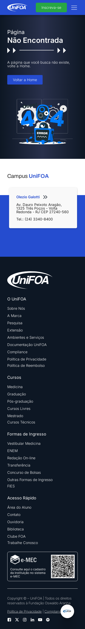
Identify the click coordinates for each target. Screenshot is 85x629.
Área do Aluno (19, 507)
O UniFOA (16, 299)
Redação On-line (21, 458)
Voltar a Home (25, 79)
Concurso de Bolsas (24, 472)
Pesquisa (14, 323)
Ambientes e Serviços (25, 337)
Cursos (14, 377)
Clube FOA (16, 536)
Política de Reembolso (26, 365)
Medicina (15, 387)
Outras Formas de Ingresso (30, 479)
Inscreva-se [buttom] (51, 7)
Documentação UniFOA (27, 344)
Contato (13, 514)
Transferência (18, 465)
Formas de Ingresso (26, 434)
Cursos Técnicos (21, 422)
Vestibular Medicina (24, 443)
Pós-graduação (20, 401)
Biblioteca (15, 529)
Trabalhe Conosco (22, 542)
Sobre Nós (16, 308)
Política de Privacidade (26, 359)
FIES (11, 486)
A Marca (14, 315)
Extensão (15, 330)
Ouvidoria (15, 522)
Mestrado (15, 416)
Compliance (17, 352)
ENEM (12, 450)
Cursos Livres (18, 408)
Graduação (16, 394)
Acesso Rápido (21, 498)
